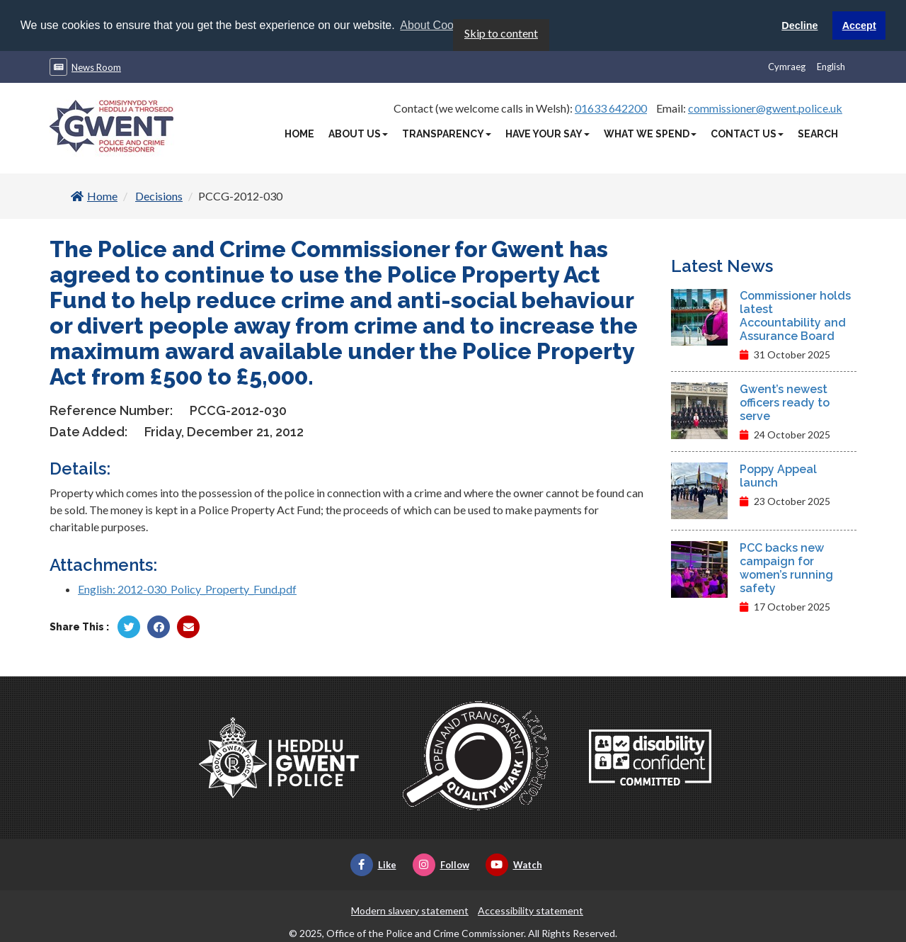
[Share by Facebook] (158, 626)
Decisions (159, 195)
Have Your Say (547, 133)
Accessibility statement (530, 910)
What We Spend (650, 133)
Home (299, 133)
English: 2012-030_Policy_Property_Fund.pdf (187, 588)
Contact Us (747, 133)
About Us (358, 133)
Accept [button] (859, 25)
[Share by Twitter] (128, 626)
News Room (96, 66)
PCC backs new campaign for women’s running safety (786, 567)
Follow (441, 864)
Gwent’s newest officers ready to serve (785, 402)
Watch (514, 864)
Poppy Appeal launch (778, 475)
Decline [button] (799, 25)
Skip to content (501, 32)
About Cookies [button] (437, 25)
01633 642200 (611, 107)
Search (818, 133)
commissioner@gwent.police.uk (765, 107)
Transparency (446, 133)
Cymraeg (786, 66)
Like (373, 864)
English (831, 66)
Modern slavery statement (410, 910)
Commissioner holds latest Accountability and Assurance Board (795, 315)
